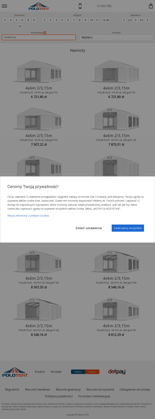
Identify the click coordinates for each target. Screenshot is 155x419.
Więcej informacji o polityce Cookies (28, 215)
